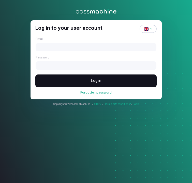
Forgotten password (96, 93)
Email (39, 39)
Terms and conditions (117, 104)
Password (43, 57)
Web (136, 104)
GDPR (97, 104)
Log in (96, 81)
